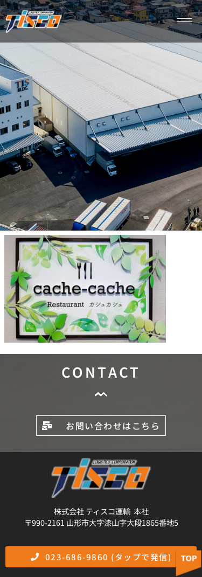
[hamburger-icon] (184, 21)
